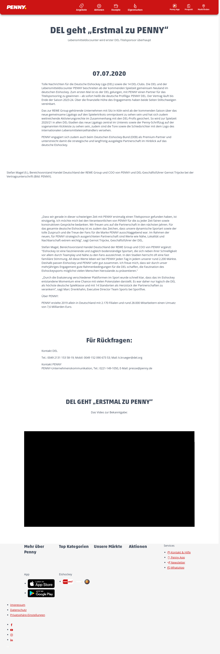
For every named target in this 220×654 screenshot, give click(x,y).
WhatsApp (175, 567)
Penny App (176, 557)
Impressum (17, 605)
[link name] (41, 583)
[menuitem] (81, 7)
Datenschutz (18, 610)
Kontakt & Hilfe (179, 552)
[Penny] (8, 646)
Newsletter (176, 562)
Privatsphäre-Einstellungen (27, 615)
